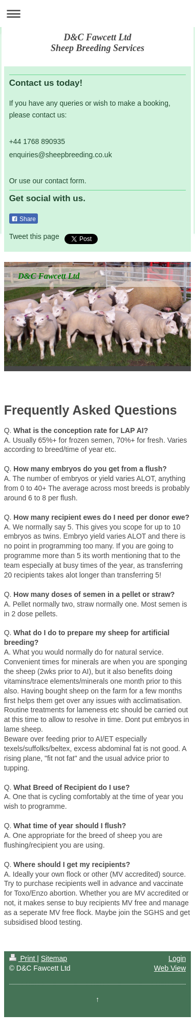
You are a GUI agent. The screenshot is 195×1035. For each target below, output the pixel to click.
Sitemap (54, 958)
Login (177, 958)
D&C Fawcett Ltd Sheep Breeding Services (97, 42)
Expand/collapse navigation (97, 14)
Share (23, 219)
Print (23, 958)
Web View (170, 968)
